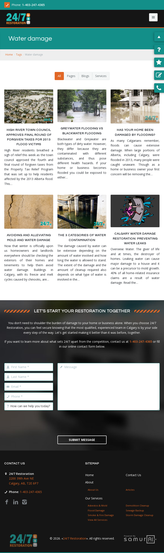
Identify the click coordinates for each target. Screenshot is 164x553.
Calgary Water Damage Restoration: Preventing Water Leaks (135, 238)
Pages (71, 76)
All (59, 76)
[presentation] (89, 422)
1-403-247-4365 (33, 5)
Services (101, 76)
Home (9, 54)
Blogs (85, 76)
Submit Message (82, 440)
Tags (19, 54)
